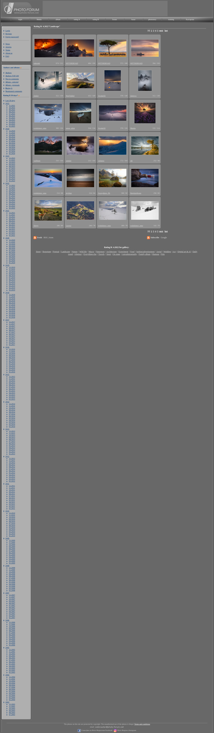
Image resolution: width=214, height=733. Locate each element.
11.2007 (12, 597)
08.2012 (12, 467)
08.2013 (12, 439)
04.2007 (12, 611)
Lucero (68, 225)
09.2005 (12, 656)
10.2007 (12, 599)
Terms (7, 50)
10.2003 (12, 708)
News (7, 44)
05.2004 (12, 691)
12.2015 (12, 376)
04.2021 (12, 229)
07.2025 (12, 114)
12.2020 (12, 240)
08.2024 (12, 139)
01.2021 (12, 235)
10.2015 (12, 381)
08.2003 (12, 712)
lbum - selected (11, 82)
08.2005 (12, 658)
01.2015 (12, 399)
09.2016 (12, 355)
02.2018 (12, 315)
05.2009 (12, 555)
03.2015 (12, 395)
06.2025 (12, 116)
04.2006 (12, 639)
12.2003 (12, 704)
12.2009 (12, 540)
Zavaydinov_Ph (104, 193)
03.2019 (12, 286)
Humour (155, 254)
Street (38, 251)
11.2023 (12, 160)
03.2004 (12, 695)
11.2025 (12, 105)
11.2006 (12, 624)
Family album (144, 254)
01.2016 (12, 372)
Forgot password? (12, 37)
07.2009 (12, 551)
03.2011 (12, 504)
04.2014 (12, 420)
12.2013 (12, 431)
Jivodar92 (101, 96)
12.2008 (12, 568)
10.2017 (12, 326)
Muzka (133, 128)
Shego (36, 225)
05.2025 (12, 118)
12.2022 (12, 185)
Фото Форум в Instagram (126, 730)
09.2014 (12, 410)
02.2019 (12, 288)
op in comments (12, 79)
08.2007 (12, 603)
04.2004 (12, 693)
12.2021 (12, 213)
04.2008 (12, 584)
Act (174, 251)
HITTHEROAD (72, 63)
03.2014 (12, 422)
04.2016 (12, 366)
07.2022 (12, 196)
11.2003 (12, 706)
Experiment (123, 251)
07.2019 (12, 278)
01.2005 (12, 672)
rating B (96, 19)
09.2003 (12, 710)
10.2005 (12, 654)
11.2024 (12, 133)
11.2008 (12, 570)
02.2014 (12, 424)
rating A (77, 19)
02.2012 (12, 479)
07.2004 (12, 687)
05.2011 (12, 500)
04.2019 (12, 284)
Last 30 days (10, 100)
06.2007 (12, 607)
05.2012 (12, 473)
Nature (75, 251)
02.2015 (12, 397)
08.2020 (12, 248)
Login (7, 31)
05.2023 (12, 172)
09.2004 (12, 683)
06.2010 (12, 525)
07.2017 (12, 332)
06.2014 (12, 416)
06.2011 (12, 498)
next (161, 30)
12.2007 (12, 595)
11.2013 (12, 433)
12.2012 (12, 458)
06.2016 (12, 361)
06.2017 (12, 334)
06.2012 (12, 471)
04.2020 (12, 256)
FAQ (7, 56)
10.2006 (12, 626)
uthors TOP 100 (12, 76)
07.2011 (12, 496)
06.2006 (12, 635)
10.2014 (12, 408)
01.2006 (12, 645)
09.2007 (12, 601)
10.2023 (12, 162)
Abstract (78, 254)
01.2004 (12, 699)
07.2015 (12, 387)
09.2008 (12, 574)
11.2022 (12, 187)
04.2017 (12, 338)
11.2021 (12, 215)
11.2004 (12, 679)
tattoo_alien (70, 128)
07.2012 (12, 469)
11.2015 (12, 378)
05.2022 (12, 200)
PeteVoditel (70, 96)
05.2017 (12, 336)
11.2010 (12, 515)
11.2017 (12, 324)
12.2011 (12, 486)
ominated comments (13, 91)
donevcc (133, 96)
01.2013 (12, 454)
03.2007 (12, 613)
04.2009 (12, 557)
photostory (152, 19)
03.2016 (12, 368)
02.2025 (12, 124)
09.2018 (12, 301)
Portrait (56, 251)
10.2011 (12, 490)
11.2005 (12, 652)
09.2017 (12, 328)
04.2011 (12, 502)
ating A (8, 88)
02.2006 (12, 643)
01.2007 (12, 618)
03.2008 (12, 586)
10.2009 (12, 544)
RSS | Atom (48, 237)
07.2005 (12, 660)
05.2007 (12, 609)
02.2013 (12, 452)
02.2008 (12, 588)
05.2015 (12, 391)
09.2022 (12, 191)
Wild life (83, 251)
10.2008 (12, 572)
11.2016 (12, 351)
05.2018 (12, 309)
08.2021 (12, 221)
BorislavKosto (135, 193)
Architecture (111, 251)
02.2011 (12, 506)
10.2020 (12, 244)
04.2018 (12, 311)
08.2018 (12, 303)
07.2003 (12, 714)
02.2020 (12, 261)
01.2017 (12, 344)
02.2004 (12, 697)
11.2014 (12, 406)
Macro (91, 251)
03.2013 (12, 450)
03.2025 (12, 122)
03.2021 (12, 231)
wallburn (37, 161)
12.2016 (12, 349)
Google (164, 237)
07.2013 (12, 441)
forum (114, 19)
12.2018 (12, 295)
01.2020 (12, 263)
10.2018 (12, 299)
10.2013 (12, 435)
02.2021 (12, 233)
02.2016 (12, 370)
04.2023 (12, 174)
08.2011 (12, 494)
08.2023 (12, 166)
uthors (8, 73)
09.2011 (12, 492)
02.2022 (12, 206)
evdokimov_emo (40, 128)
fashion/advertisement (145, 251)
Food (132, 251)
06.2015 (12, 389)
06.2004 (12, 689)
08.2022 (12, 194)
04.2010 (12, 529)
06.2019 (12, 280)
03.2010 (12, 532)
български (190, 19)
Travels (101, 254)
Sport (108, 254)
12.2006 (12, 622)
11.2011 (12, 488)
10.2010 (12, 517)
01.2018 (12, 317)
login (20, 19)
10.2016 (12, 353)
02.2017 (12, 342)
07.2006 (12, 632)
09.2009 (12, 546)
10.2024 (12, 135)
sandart (68, 161)
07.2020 (12, 250)
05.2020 (12, 254)
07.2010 (12, 523)
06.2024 (12, 143)
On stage (116, 254)
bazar (133, 19)
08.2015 (12, 385)
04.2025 (12, 120)
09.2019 (12, 273)
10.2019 (12, 271)
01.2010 (12, 536)
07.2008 (12, 578)
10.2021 (12, 217)
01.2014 (12, 426)
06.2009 (12, 553)
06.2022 (12, 198)
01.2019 (12, 290)
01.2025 (12, 126)
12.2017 (12, 322)
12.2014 (12, 404)
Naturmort (100, 251)
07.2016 (12, 359)
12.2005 (12, 650)
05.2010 (12, 527)
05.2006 (12, 637)
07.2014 (12, 414)
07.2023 (12, 168)
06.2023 (12, 170)
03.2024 (12, 149)
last (166, 30)
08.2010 (12, 521)
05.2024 (12, 145)
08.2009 (12, 549)
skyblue (69, 193)
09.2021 (12, 219)
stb (131, 161)
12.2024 (12, 131)
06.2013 (12, 443)
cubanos (101, 161)
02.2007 (12, 615)
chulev (36, 96)
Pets (163, 254)
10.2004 (12, 681)
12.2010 (12, 513)
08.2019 (12, 275)
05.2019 (12, 282)
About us (8, 53)
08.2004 (12, 685)
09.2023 (12, 164)
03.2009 (12, 559)
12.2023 (12, 158)
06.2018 (12, 307)
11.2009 (12, 542)
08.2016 (12, 357)
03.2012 (12, 477)
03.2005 (12, 668)
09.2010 (12, 519)
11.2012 (12, 460)
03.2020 (12, 258)
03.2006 (12, 641)
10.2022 (12, 189)
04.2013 (12, 448)
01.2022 (12, 208)
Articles (8, 47)
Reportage (47, 251)
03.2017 (12, 340)
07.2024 (12, 141)
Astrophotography (129, 254)
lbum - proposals (12, 85)
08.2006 (12, 630)
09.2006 (12, 628)
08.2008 (12, 576)
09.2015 (12, 383)
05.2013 (12, 445)
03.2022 (12, 204)
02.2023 (12, 179)
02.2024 (12, 151)
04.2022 (12, 202)
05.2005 (12, 664)
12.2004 (12, 677)
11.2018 (12, 297)
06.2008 (12, 580)
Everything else (90, 254)
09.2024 (12, 137)
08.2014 (12, 412)
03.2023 (12, 177)
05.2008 (12, 582)
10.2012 (12, 462)
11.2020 (12, 242)
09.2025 (12, 110)
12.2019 (12, 267)
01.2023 (12, 181)
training (171, 19)
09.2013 (12, 437)
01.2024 (12, 153)
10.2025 (12, 107)
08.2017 (12, 330)
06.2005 (12, 662)
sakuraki (37, 63)
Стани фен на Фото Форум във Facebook (96, 730)
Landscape (65, 251)
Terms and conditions (142, 724)
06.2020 (12, 252)
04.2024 (12, 147)
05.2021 (12, 227)
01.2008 (12, 590)
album (58, 19)
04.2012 (12, 475)
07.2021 (12, 223)
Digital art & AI (184, 251)
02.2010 (12, 534)
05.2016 (12, 364)
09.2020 (12, 246)
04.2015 (12, 393)
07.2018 (12, 305)
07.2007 (12, 605)
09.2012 (12, 465)
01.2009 (12, 563)
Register (8, 34)
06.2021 (12, 225)
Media (39, 19)
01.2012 (12, 481)
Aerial (159, 251)
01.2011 (12, 508)
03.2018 (12, 313)
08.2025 (12, 112)
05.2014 (12, 418)
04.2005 (12, 666)
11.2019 (12, 269)
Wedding (167, 251)
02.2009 (12, 561)
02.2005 (12, 670)
